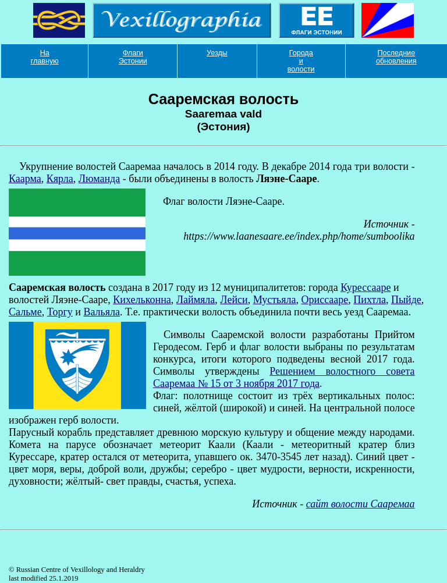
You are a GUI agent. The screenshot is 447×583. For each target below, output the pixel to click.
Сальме (25, 312)
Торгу (60, 312)
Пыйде (406, 299)
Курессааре (365, 287)
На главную (45, 57)
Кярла (60, 178)
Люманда (99, 178)
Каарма (25, 178)
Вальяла (101, 312)
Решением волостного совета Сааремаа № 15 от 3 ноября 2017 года (284, 377)
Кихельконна (142, 299)
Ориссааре (325, 299)
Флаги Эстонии (133, 57)
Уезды (217, 53)
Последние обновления (396, 57)
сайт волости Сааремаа (360, 504)
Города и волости (301, 61)
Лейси (233, 299)
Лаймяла (195, 299)
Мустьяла (274, 299)
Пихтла (369, 299)
